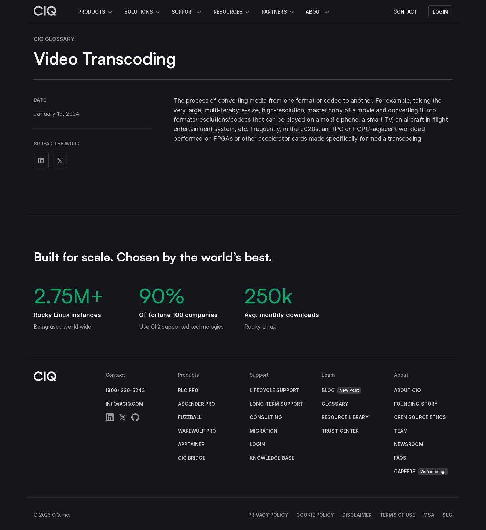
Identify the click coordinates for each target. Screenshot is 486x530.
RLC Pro (188, 390)
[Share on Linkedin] (41, 160)
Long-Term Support (276, 404)
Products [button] (95, 12)
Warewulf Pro (197, 431)
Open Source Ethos (420, 417)
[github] (135, 418)
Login (440, 12)
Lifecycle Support (274, 390)
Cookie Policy (315, 515)
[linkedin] (110, 418)
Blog (341, 390)
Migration (263, 431)
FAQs (400, 458)
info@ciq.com (124, 404)
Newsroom (408, 444)
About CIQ (407, 390)
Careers (421, 471)
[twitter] (122, 418)
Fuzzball (190, 417)
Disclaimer (357, 515)
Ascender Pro (196, 404)
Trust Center (340, 431)
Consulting (266, 417)
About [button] (318, 12)
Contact (405, 12)
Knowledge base (272, 458)
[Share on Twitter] (60, 160)
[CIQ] (45, 12)
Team (401, 431)
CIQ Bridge (191, 458)
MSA (428, 515)
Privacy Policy (268, 515)
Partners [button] (278, 12)
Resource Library (345, 417)
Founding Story (416, 404)
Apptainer (191, 444)
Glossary (335, 404)
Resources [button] (232, 12)
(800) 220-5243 (125, 390)
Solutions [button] (142, 12)
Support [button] (187, 12)
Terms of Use (397, 515)
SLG (447, 515)
